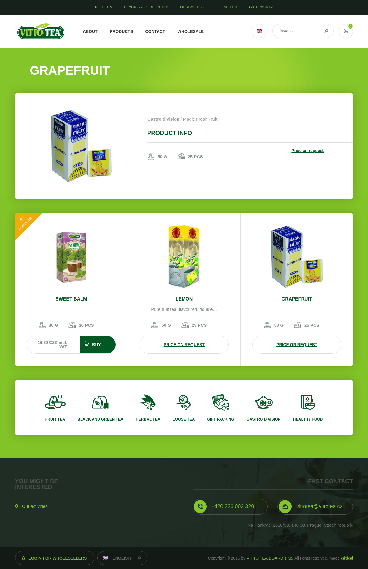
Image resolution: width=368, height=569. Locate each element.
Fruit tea (55, 419)
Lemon (184, 298)
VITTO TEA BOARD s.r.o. (270, 558)
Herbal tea (148, 419)
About (90, 31)
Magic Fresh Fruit (200, 118)
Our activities (35, 506)
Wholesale (191, 31)
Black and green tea (100, 419)
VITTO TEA (41, 31)
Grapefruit (297, 298)
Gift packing (220, 419)
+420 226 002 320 (232, 506)
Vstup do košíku (346, 31)
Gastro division (163, 118)
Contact (155, 31)
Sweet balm (71, 298)
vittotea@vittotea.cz (319, 506)
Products (121, 31)
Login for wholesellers (58, 558)
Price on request (307, 150)
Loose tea (184, 419)
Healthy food (308, 419)
